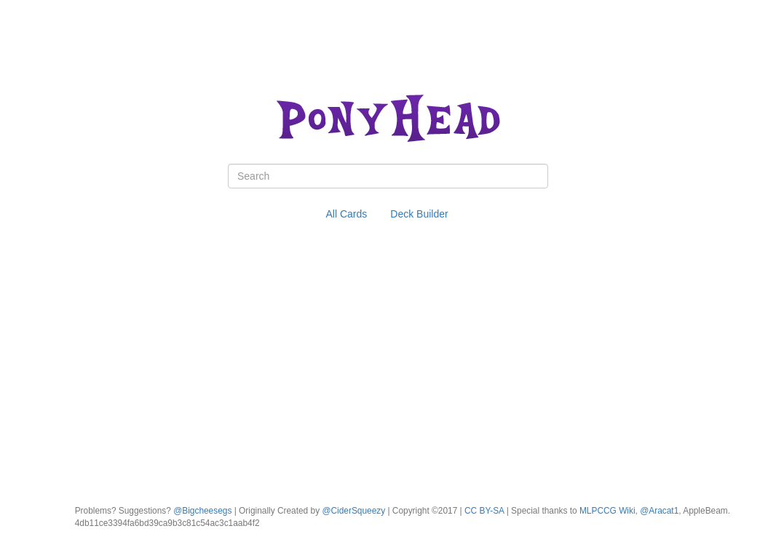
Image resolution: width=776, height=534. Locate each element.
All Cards (347, 214)
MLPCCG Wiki (607, 511)
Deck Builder (419, 214)
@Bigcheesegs (202, 511)
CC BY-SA (484, 511)
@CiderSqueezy (353, 511)
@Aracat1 (659, 511)
